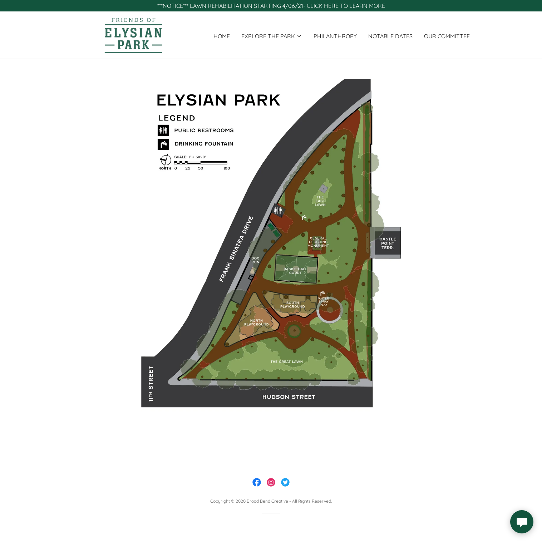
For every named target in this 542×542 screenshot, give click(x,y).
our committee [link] (447, 36)
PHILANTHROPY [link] (335, 36)
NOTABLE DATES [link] (390, 36)
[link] (133, 34)
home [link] (221, 36)
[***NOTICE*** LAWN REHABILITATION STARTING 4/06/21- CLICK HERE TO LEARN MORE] (271, 5)
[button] (271, 36)
